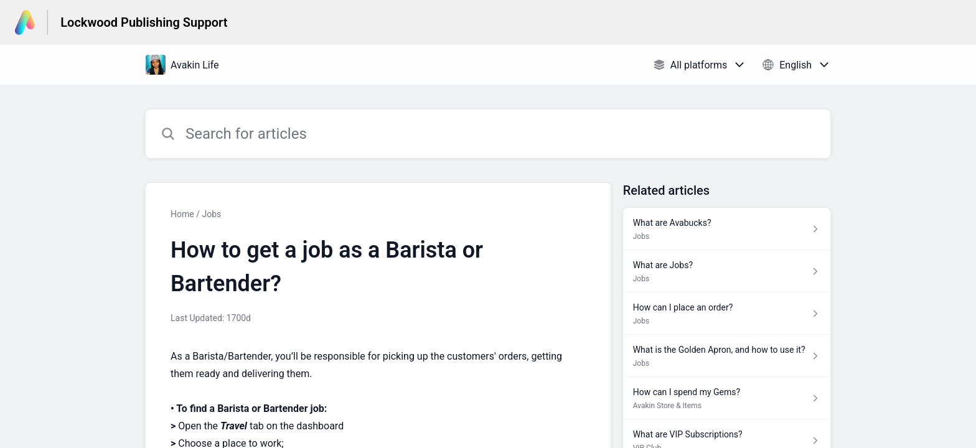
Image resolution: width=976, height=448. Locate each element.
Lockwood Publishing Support (143, 22)
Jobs (211, 214)
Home (182, 214)
